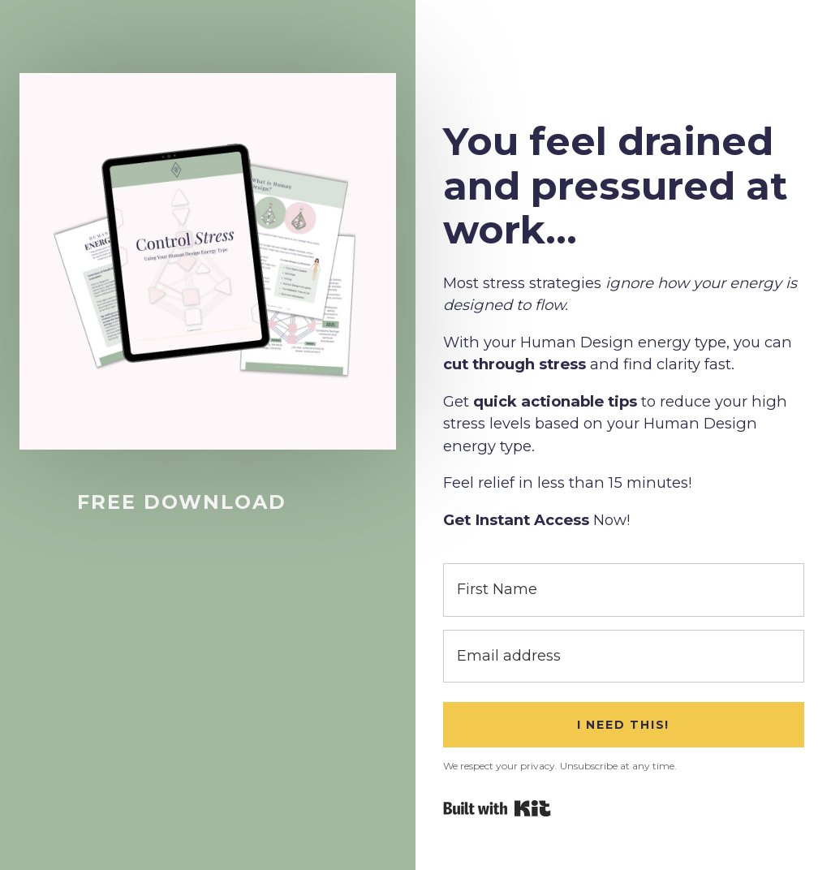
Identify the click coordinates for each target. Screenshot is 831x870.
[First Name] (623, 589)
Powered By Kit (497, 808)
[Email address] (623, 656)
